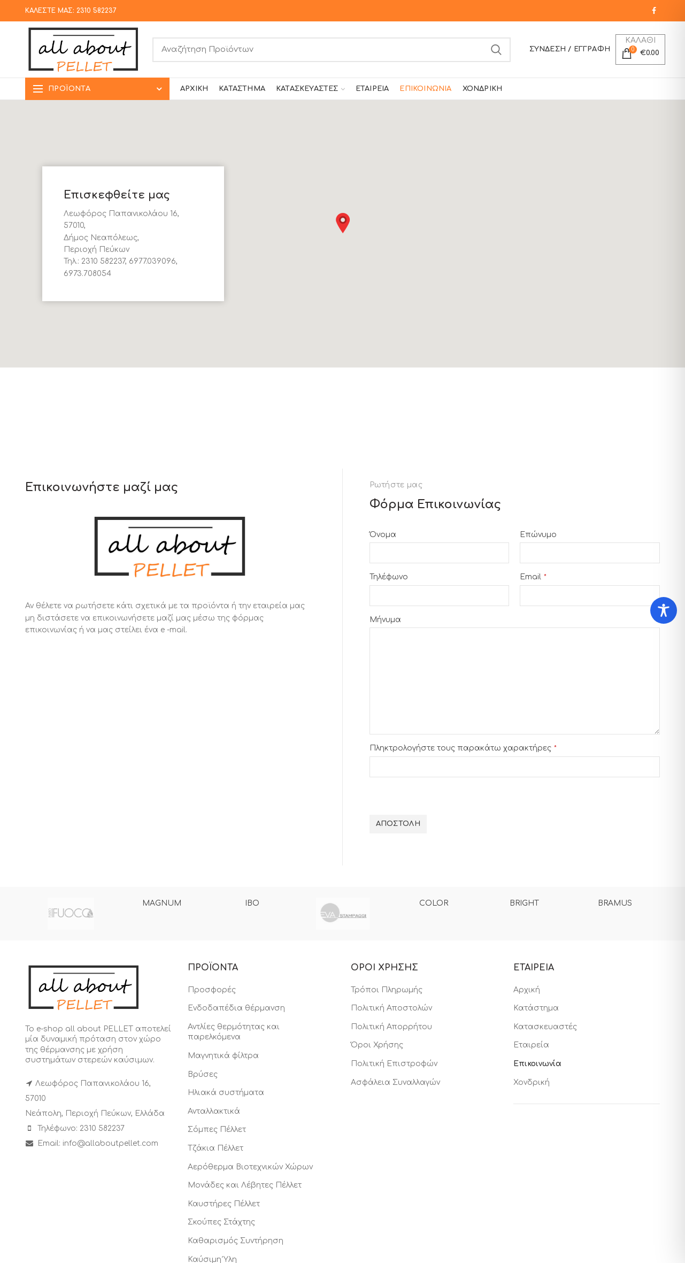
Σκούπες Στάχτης (221, 1222)
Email (533, 577)
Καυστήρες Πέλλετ (224, 1204)
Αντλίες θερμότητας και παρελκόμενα (234, 1032)
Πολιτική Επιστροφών (394, 1064)
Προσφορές (212, 990)
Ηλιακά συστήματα (226, 1093)
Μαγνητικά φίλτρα (223, 1056)
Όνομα (383, 535)
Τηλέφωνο (389, 577)
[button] (342, 223)
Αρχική (526, 990)
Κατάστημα (536, 1008)
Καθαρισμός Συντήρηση (235, 1241)
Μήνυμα (385, 620)
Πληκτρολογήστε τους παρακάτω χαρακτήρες (463, 748)
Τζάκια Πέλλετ (215, 1148)
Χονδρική (531, 1082)
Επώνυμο (538, 535)
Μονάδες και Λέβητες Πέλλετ (245, 1185)
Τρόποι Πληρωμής (386, 990)
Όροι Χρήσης (377, 1045)
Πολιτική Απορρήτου (391, 1027)
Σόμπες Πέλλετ (217, 1130)
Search (496, 49)
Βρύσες (203, 1074)
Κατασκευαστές (545, 1027)
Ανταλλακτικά (214, 1111)
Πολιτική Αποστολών (391, 1008)
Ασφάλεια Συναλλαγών (395, 1082)
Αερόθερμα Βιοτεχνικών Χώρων (250, 1167)
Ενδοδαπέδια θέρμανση (236, 1008)
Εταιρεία (531, 1045)
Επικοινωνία (537, 1064)
